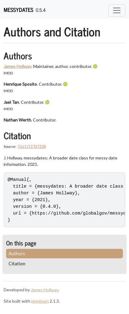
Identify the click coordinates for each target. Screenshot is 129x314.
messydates (18, 9)
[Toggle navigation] (116, 10)
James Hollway (17, 66)
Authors (17, 253)
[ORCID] (96, 66)
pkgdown (40, 301)
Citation (17, 263)
